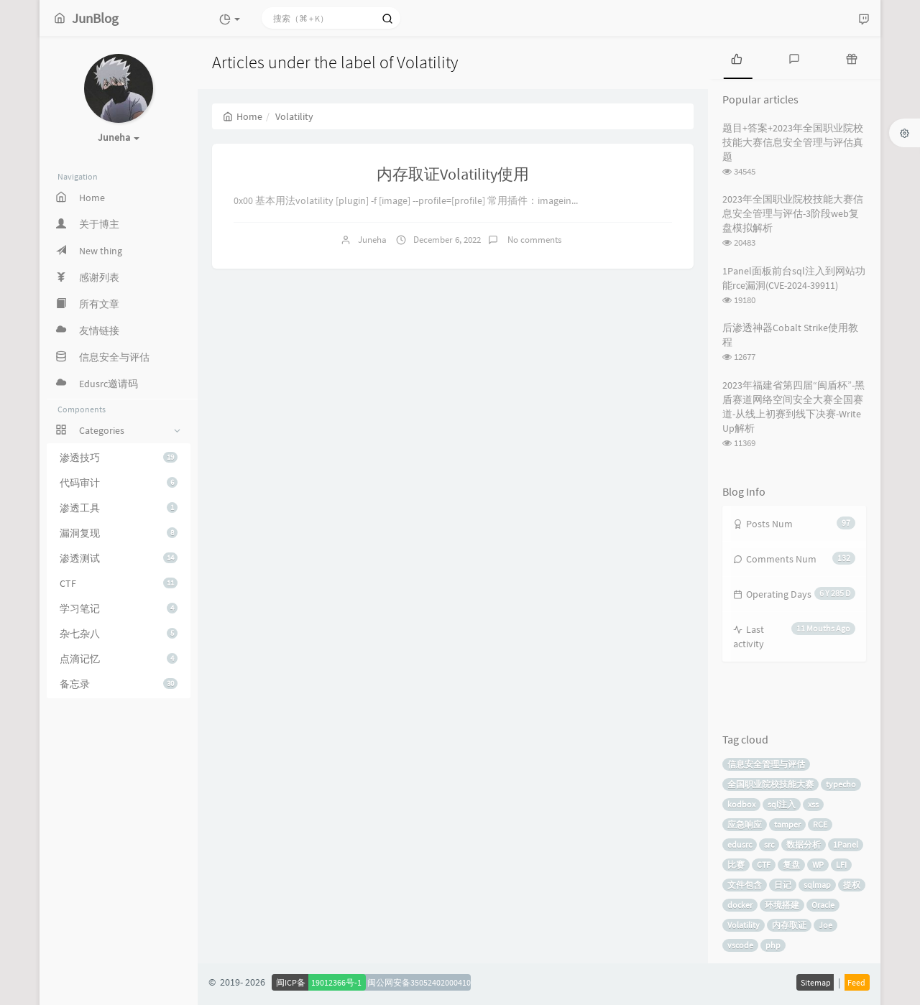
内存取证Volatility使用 (453, 174)
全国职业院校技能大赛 (770, 784)
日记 (782, 884)
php (773, 945)
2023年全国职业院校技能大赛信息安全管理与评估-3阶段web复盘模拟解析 (792, 213)
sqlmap (817, 884)
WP (818, 864)
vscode (740, 945)
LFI (841, 864)
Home (242, 116)
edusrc (739, 844)
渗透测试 (119, 558)
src (769, 844)
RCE (820, 824)
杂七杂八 (119, 633)
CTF (119, 583)
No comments (533, 239)
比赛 (736, 864)
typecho (841, 784)
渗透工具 (119, 507)
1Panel (845, 844)
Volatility (743, 925)
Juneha (372, 239)
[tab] (736, 57)
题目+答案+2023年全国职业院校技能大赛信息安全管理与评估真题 (792, 142)
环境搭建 (782, 904)
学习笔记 (119, 608)
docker (740, 904)
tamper (787, 824)
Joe (825, 925)
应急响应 (744, 824)
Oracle (822, 904)
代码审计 (119, 482)
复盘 (791, 864)
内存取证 (789, 925)
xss (813, 804)
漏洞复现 (119, 533)
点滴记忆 (119, 658)
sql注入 (782, 804)
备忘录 (119, 683)
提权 (851, 884)
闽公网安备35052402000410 (419, 982)
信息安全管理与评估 (766, 764)
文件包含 (744, 884)
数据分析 (803, 844)
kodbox (741, 804)
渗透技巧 (119, 457)
